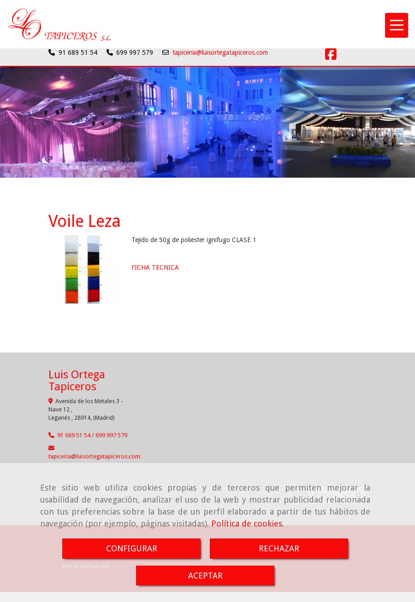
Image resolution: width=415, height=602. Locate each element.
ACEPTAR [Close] (205, 575)
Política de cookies (246, 523)
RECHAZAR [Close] (279, 548)
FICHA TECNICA (155, 267)
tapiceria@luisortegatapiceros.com (220, 52)
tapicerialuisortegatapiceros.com (94, 456)
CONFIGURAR (131, 548)
